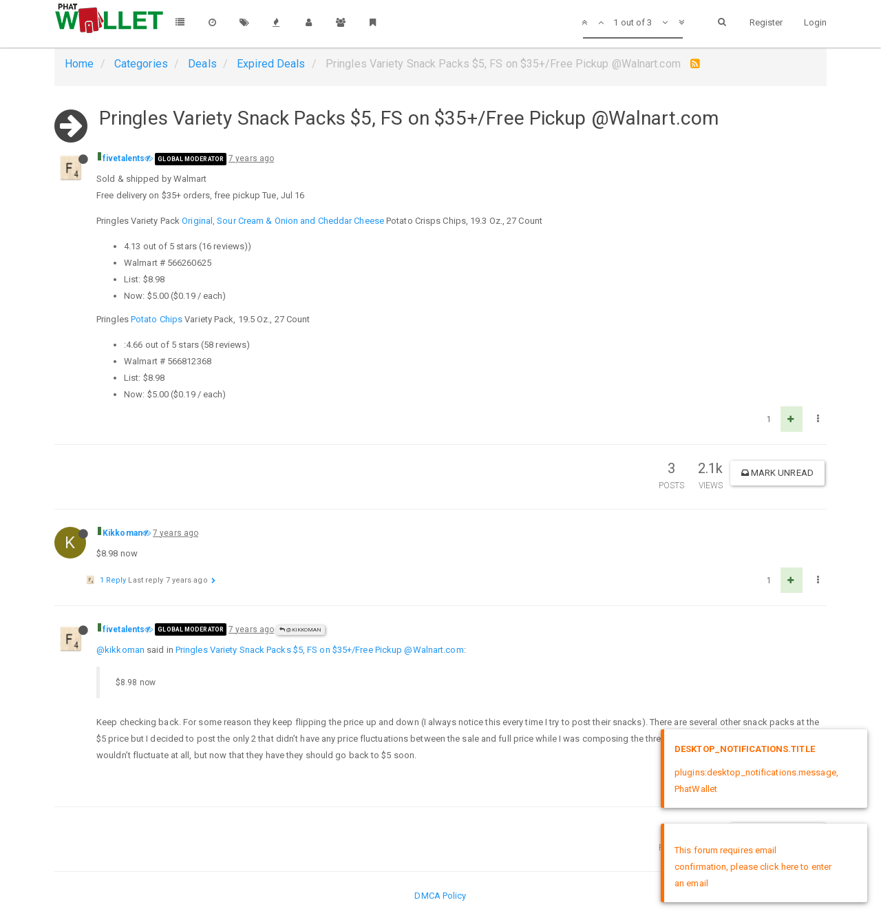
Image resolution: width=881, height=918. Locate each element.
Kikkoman (122, 533)
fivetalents (124, 158)
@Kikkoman (300, 630)
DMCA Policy (440, 895)
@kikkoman (120, 650)
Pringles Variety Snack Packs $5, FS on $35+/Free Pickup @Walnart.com (320, 650)
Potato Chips (156, 319)
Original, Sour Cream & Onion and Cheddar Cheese (283, 221)
